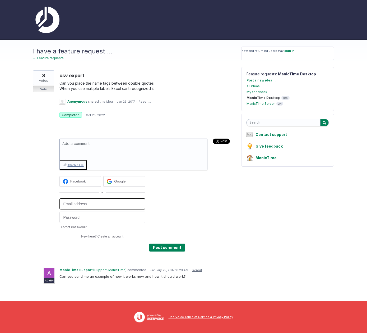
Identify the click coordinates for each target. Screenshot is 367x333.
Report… (145, 101)
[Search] (324, 122)
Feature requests (261, 74)
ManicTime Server (261, 104)
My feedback (257, 92)
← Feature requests (48, 58)
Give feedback (269, 146)
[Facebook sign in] (80, 181)
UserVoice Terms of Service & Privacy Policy (201, 317)
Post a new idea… (261, 80)
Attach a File (76, 165)
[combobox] (284, 123)
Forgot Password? (74, 227)
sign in (289, 51)
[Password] (102, 217)
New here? (102, 236)
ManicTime (266, 158)
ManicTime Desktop (297, 74)
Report (197, 270)
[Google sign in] (124, 181)
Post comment (167, 247)
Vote (43, 89)
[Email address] (102, 204)
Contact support (271, 134)
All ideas (253, 86)
